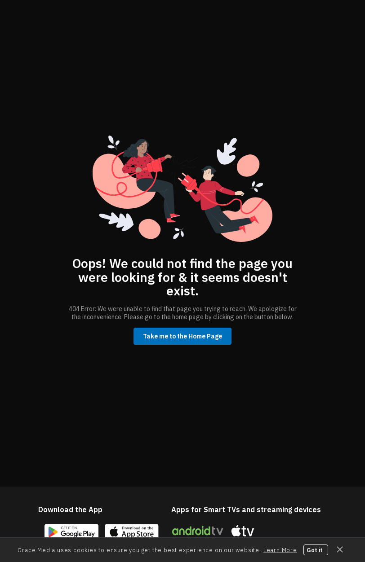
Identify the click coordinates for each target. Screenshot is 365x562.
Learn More (280, 549)
